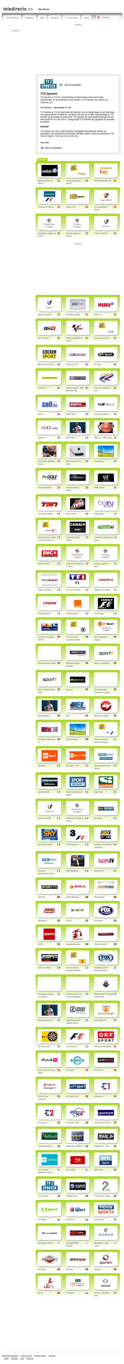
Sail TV (41, 414)
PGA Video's (99, 461)
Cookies (51, 1356)
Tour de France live (101, 338)
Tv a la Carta (71, 17)
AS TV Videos (43, 338)
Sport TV (41, 897)
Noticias (29, 17)
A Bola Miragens (72, 897)
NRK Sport (98, 1170)
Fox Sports (98, 921)
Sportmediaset (43, 792)
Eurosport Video (72, 1123)
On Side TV (98, 1070)
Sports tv (97, 1269)
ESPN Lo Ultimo (44, 968)
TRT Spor (42, 1269)
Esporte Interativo (73, 944)
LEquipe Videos (44, 613)
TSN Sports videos (45, 514)
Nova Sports (99, 1220)
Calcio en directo (100, 233)
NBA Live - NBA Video (103, 438)
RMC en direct (43, 564)
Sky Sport (98, 818)
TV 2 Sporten (43, 1196)
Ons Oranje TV (100, 1020)
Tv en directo (12, 17)
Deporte (55, 17)
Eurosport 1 (98, 1096)
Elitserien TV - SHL (101, 1146)
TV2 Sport (70, 1070)
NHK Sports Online (45, 1243)
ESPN (40, 944)
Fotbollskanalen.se (45, 1146)
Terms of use (26, 1356)
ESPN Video (71, 414)
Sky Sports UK (72, 364)
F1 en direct (98, 613)
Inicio (6, 1358)
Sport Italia (98, 792)
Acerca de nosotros (10, 1356)
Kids (42, 17)
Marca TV (98, 315)
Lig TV (40, 1293)
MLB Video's (71, 438)
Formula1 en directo (46, 207)
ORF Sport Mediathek (102, 1047)
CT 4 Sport (42, 1220)
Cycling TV (42, 388)
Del (67, 716)
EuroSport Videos (73, 315)
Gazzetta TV (99, 871)
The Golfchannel (44, 488)
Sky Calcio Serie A (45, 844)
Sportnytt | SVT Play (102, 1123)
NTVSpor (69, 1269)
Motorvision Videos (101, 716)
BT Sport (97, 364)
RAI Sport (42, 766)
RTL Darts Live (44, 1047)
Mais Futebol (99, 897)
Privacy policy (40, 1356)
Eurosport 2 (42, 1123)
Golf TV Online (72, 739)
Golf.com (41, 438)
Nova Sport (70, 1220)
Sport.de (69, 690)
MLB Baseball (43, 716)
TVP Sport (70, 1293)
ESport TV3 (70, 207)
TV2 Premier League (102, 1196)
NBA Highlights (72, 871)
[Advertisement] (41, 3)
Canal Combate (100, 944)
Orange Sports (72, 613)
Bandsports (42, 921)
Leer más (44, 142)
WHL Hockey (71, 514)
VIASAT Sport (71, 1196)
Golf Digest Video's (101, 414)
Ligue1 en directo (45, 315)
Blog (86, 17)
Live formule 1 (71, 1047)
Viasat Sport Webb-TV (75, 1146)
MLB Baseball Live (45, 1020)
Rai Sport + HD (72, 766)
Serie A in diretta (44, 818)
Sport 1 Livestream (101, 663)
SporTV (69, 921)
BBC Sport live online (46, 364)
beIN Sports (98, 514)
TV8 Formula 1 (72, 844)
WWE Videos (99, 488)
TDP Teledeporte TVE (102, 181)
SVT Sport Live (72, 1096)
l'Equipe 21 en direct (102, 590)
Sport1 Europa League (47, 663)
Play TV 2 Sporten (53, 148)
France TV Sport (44, 590)
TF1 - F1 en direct (73, 590)
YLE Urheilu (71, 1170)
